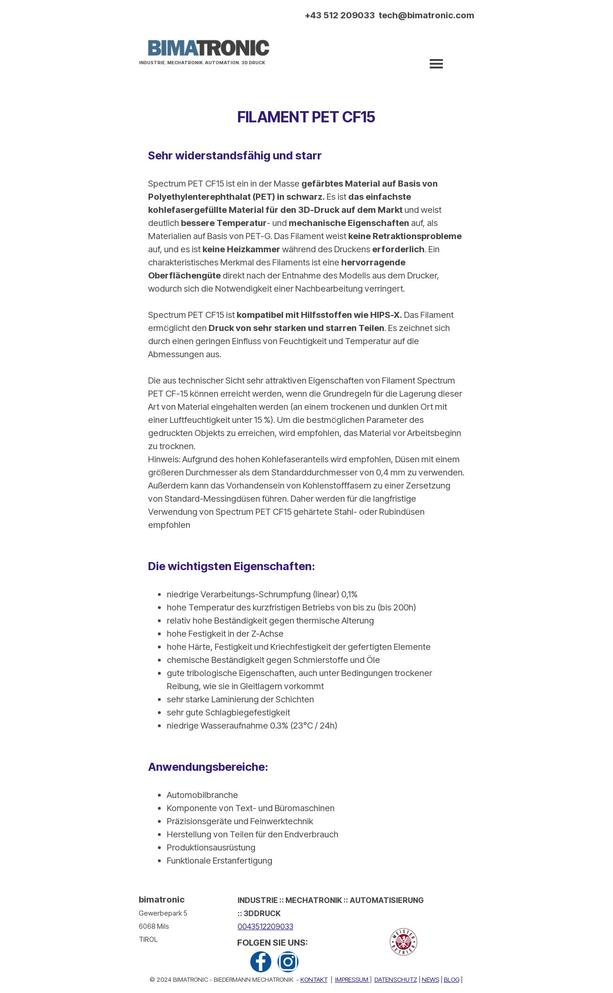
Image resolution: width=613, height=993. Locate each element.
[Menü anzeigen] (436, 64)
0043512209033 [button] (265, 926)
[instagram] (288, 961)
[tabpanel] (204, 61)
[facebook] (260, 961)
